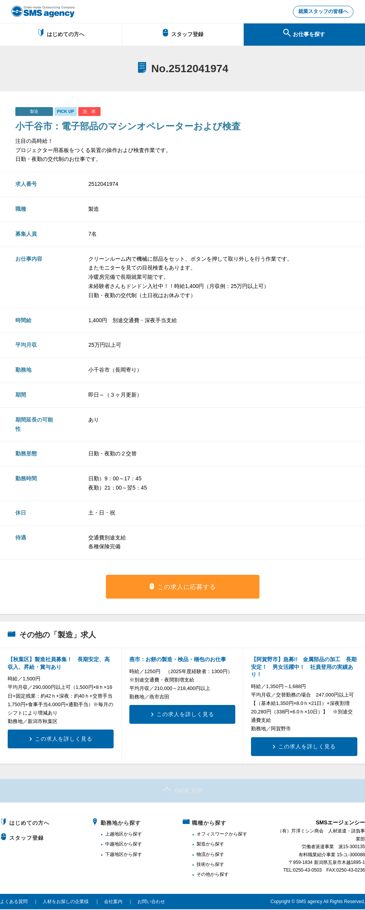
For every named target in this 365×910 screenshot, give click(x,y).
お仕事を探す (304, 34)
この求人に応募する (186, 587)
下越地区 (114, 854)
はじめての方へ (60, 34)
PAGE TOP (182, 790)
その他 (203, 875)
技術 (201, 865)
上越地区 (114, 834)
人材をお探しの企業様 (66, 902)
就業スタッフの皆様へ (321, 12)
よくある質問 (14, 902)
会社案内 (113, 902)
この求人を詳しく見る (63, 739)
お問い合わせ (151, 902)
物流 (201, 854)
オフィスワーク (213, 834)
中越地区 (114, 844)
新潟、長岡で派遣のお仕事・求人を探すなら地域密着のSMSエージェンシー (43, 11)
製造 (201, 844)
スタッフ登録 (182, 34)
